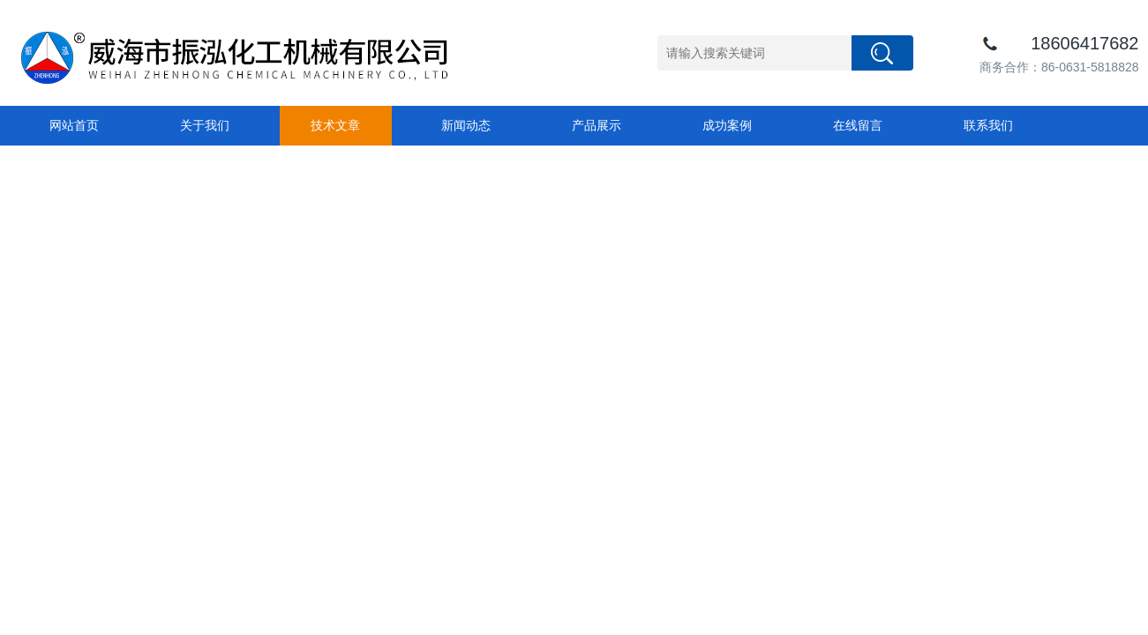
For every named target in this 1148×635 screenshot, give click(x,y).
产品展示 (596, 125)
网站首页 (74, 125)
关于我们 (204, 125)
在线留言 (857, 125)
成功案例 (727, 125)
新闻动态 (466, 125)
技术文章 (335, 125)
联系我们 (988, 125)
